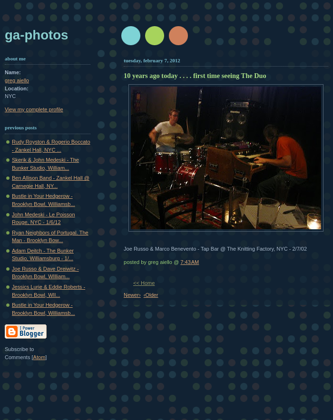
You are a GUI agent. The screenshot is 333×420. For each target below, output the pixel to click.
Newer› (132, 295)
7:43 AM (189, 262)
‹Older (151, 295)
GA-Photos (36, 35)
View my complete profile (34, 109)
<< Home (144, 283)
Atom (39, 357)
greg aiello (17, 80)
